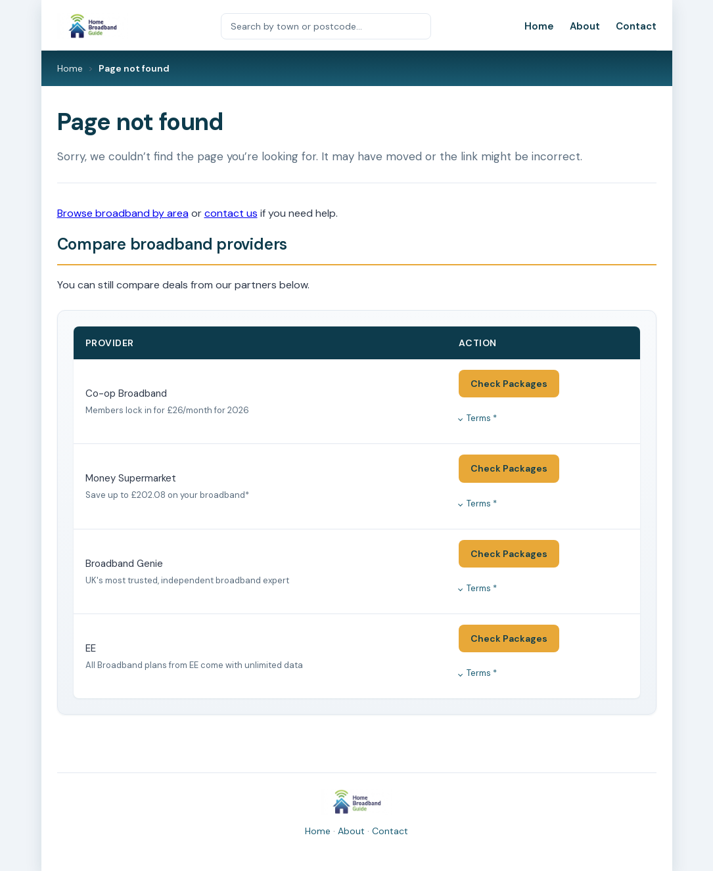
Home (539, 26)
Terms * (482, 418)
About (585, 26)
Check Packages (509, 384)
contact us (231, 213)
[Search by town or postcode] (326, 26)
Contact (636, 26)
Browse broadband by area (123, 213)
